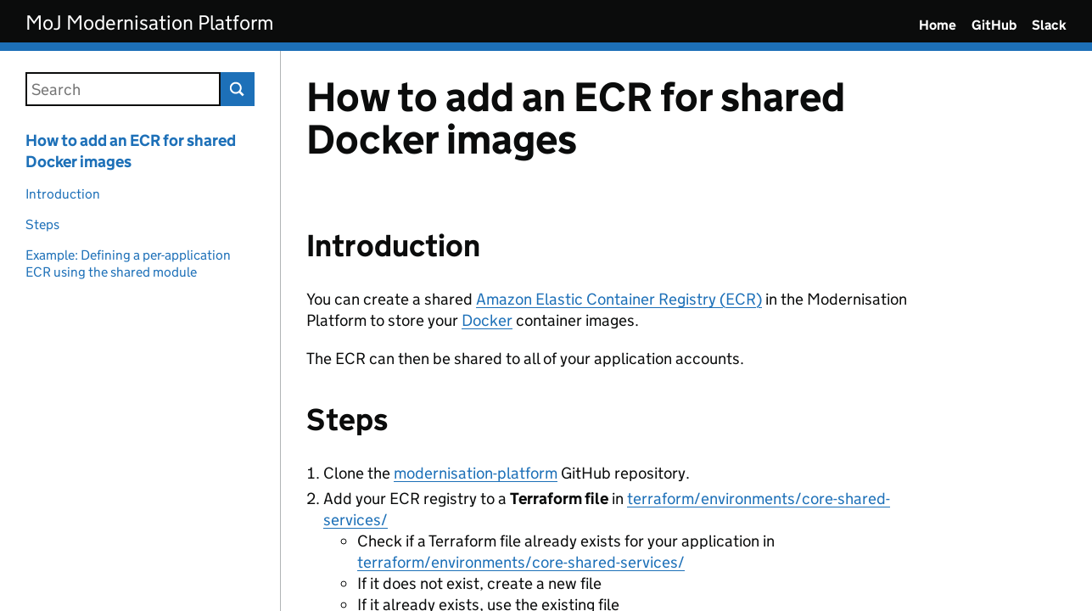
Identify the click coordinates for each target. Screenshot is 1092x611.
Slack (1049, 25)
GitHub (994, 25)
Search (238, 89)
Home (937, 25)
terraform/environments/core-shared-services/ (521, 562)
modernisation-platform (475, 473)
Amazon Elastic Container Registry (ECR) (619, 299)
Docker (487, 320)
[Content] (686, 331)
